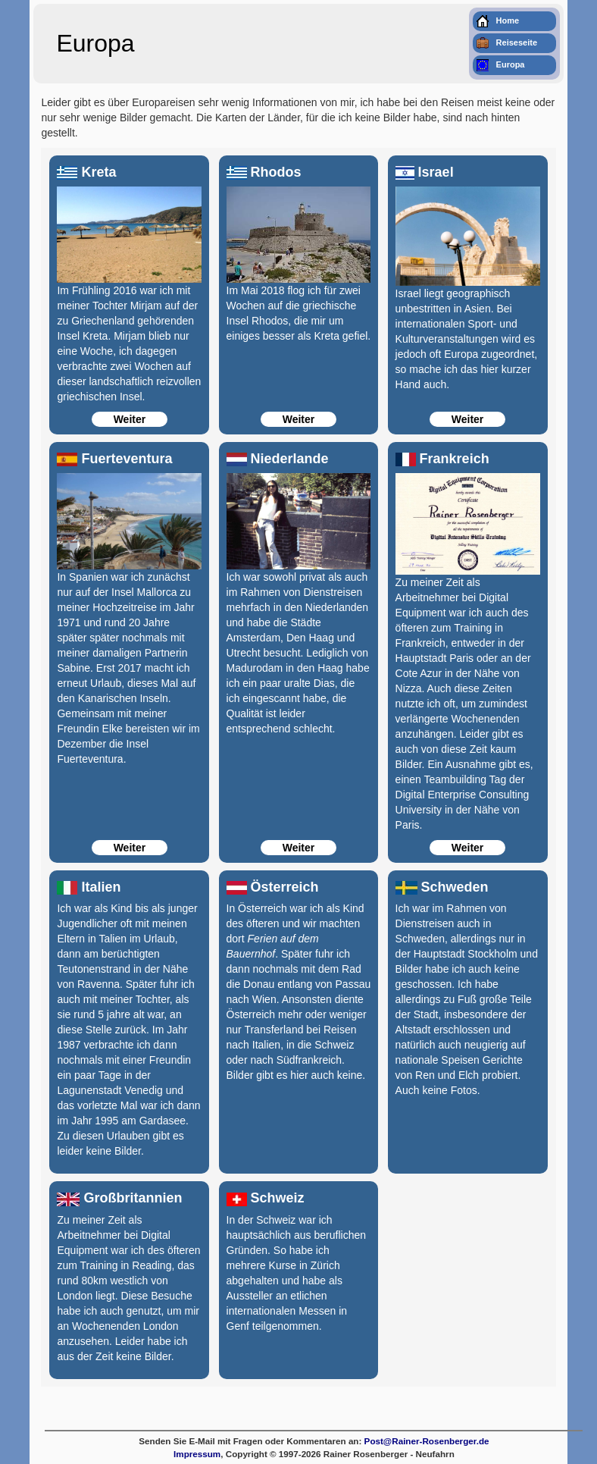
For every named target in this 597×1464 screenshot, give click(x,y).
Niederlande (278, 458)
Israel (424, 172)
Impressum (196, 1454)
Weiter (130, 419)
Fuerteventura (114, 458)
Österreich (273, 887)
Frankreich (442, 458)
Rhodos (264, 172)
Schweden (442, 887)
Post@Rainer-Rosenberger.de (426, 1441)
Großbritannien (119, 1197)
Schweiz (266, 1197)
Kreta (86, 172)
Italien (88, 887)
